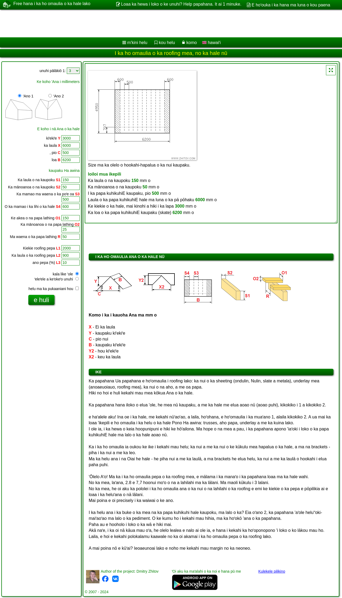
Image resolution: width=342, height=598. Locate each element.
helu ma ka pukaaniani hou (54, 289)
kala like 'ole (66, 274)
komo (191, 42)
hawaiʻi (211, 42)
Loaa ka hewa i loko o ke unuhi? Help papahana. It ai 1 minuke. (181, 4)
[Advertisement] (162, 23)
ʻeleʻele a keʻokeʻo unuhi (56, 279)
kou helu (167, 42)
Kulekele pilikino (271, 571)
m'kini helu (137, 42)
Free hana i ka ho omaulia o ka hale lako (51, 4)
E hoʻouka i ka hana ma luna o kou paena (291, 5)
